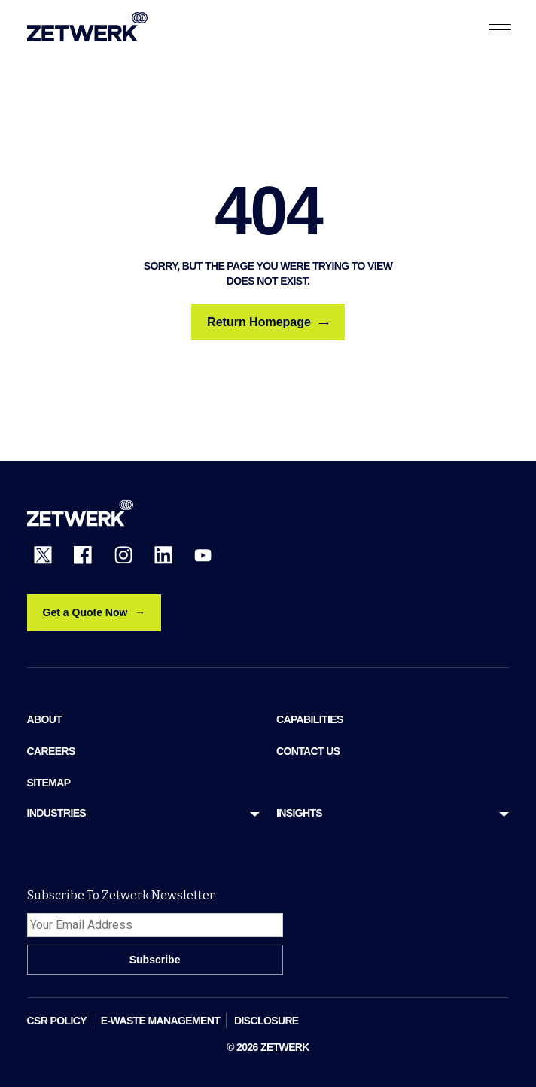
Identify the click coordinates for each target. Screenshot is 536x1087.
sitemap (49, 783)
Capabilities (309, 719)
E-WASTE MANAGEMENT (160, 1021)
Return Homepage (268, 322)
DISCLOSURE (266, 1021)
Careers (51, 751)
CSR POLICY (57, 1021)
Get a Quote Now (85, 612)
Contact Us (308, 751)
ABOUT (44, 719)
